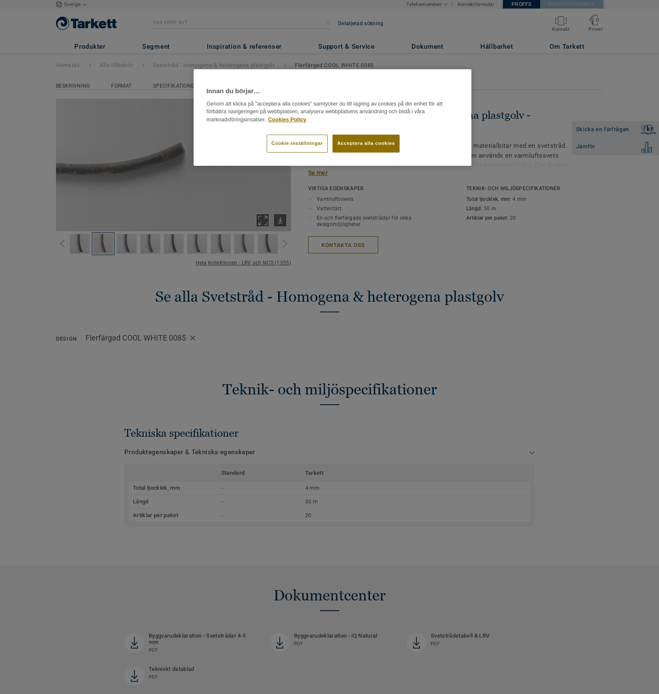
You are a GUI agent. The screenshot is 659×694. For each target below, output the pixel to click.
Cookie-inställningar (297, 143)
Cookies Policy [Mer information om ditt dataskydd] (287, 120)
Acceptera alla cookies (366, 143)
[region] (332, 117)
